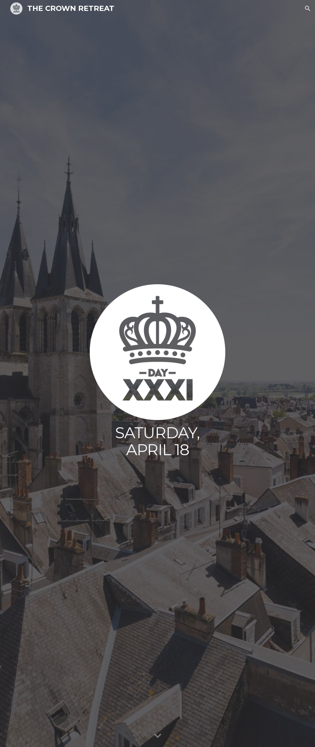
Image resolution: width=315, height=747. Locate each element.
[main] (158, 441)
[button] (307, 8)
